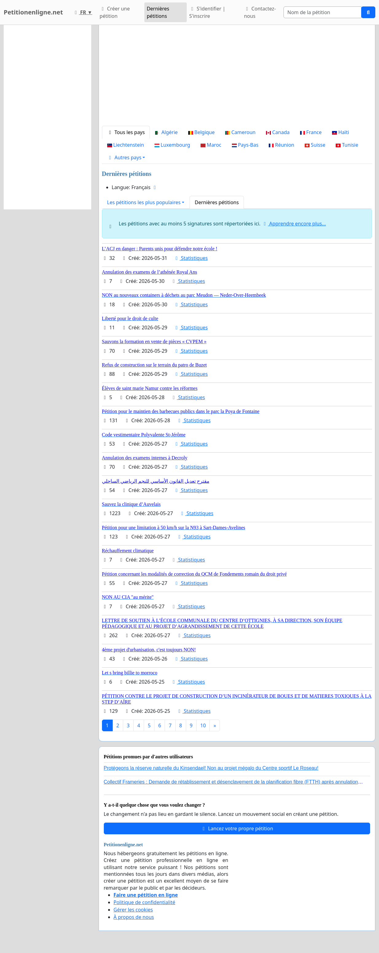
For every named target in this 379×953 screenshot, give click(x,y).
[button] (126, 157)
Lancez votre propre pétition (237, 828)
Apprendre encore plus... (294, 223)
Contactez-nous (260, 12)
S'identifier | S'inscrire (207, 12)
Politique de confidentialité (144, 902)
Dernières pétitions (158, 12)
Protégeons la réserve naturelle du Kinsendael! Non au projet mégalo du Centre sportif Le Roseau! (211, 768)
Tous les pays (126, 132)
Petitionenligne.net (33, 12)
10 (203, 725)
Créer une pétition (115, 12)
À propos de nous (134, 917)
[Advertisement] (237, 78)
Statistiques (191, 258)
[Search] (322, 12)
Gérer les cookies (133, 909)
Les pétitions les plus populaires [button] (144, 202)
